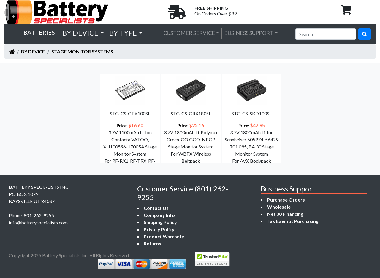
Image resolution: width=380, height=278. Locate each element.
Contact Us (156, 208)
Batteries (39, 32)
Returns (152, 243)
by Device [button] (80, 32)
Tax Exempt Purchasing (293, 221)
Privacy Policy (159, 229)
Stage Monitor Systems (82, 51)
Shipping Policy (160, 222)
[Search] (325, 34)
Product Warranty (164, 236)
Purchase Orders (286, 199)
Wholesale (279, 207)
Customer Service (189, 33)
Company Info (159, 215)
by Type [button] (123, 32)
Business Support (248, 33)
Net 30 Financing (285, 214)
